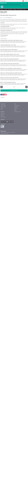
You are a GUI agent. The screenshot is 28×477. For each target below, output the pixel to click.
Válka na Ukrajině (3, 310)
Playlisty (14, 9)
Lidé (18, 9)
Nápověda (15, 311)
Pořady (6, 9)
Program (22, 4)
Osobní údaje (5, 337)
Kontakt (15, 315)
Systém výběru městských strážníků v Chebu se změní (9, 143)
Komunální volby (3, 311)
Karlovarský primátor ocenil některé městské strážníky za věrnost (11, 83)
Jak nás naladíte (16, 310)
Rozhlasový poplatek (17, 316)
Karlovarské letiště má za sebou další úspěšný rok (8, 123)
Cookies (2, 337)
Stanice (2, 312)
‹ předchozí (1, 269)
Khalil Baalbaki (4, 45)
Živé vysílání (2, 318)
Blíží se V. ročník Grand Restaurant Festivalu (8, 264)
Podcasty (2, 320)
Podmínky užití (10, 337)
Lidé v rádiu (16, 312)
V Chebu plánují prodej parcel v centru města (8, 103)
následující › (26, 269)
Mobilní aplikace (3, 321)
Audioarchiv (26, 4)
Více (24, 9)
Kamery (21, 9)
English (14, 337)
